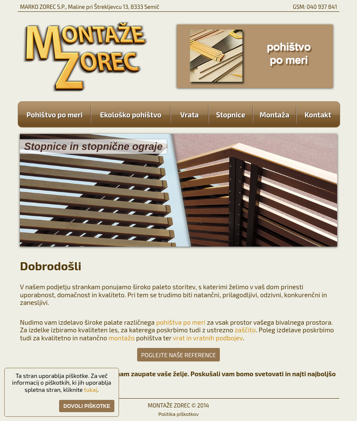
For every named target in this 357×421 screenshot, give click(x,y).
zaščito (245, 330)
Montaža (274, 114)
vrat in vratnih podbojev (207, 338)
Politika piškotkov (178, 413)
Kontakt (313, 114)
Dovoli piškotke (86, 406)
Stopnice (230, 114)
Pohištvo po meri (59, 114)
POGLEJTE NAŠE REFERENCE (178, 355)
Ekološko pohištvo (130, 114)
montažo (121, 338)
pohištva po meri (181, 322)
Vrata (189, 114)
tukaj (90, 389)
